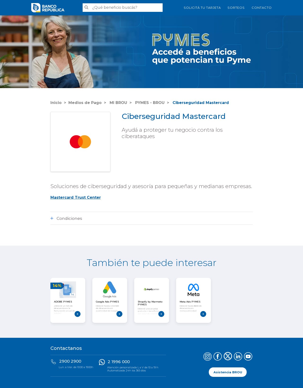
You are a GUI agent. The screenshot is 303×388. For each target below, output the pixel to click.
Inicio (56, 102)
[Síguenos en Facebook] (218, 357)
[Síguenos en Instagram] (207, 357)
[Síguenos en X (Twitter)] (228, 357)
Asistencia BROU (228, 372)
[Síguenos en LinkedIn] (238, 357)
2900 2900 (70, 361)
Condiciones (69, 218)
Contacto (262, 7)
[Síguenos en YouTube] (248, 357)
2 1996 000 (119, 361)
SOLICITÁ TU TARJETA (202, 7)
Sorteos (236, 7)
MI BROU (117, 102)
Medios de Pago (85, 102)
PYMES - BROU (149, 102)
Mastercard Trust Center (75, 197)
